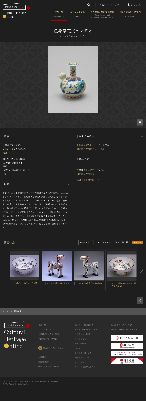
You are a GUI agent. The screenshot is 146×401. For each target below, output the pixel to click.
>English (134, 5)
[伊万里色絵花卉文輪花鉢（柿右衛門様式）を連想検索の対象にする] (108, 283)
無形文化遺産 (44, 361)
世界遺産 (42, 357)
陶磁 (5, 152)
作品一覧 (59, 14)
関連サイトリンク (82, 357)
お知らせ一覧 (80, 343)
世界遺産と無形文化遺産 (102, 14)
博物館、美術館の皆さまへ (86, 329)
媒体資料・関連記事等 (84, 324)
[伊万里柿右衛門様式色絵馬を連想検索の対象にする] (43, 283)
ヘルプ (77, 348)
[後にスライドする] (140, 270)
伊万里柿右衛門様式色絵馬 (58, 283)
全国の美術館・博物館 (130, 14)
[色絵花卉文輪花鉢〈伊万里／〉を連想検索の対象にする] (11, 283)
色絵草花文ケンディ (86, 145)
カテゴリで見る (77, 14)
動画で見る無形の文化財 (48, 366)
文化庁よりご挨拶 (82, 334)
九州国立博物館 (84, 148)
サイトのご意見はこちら (85, 367)
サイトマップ (80, 362)
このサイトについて (109, 5)
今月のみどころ (81, 338)
